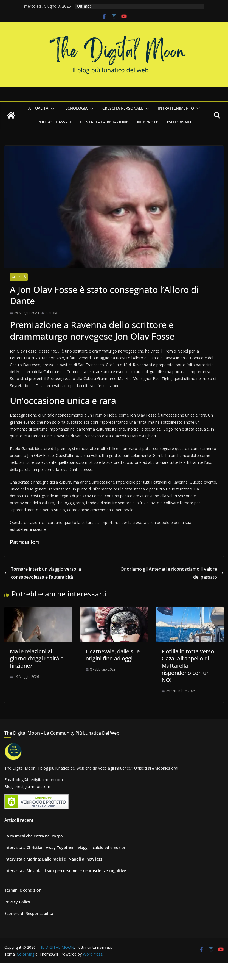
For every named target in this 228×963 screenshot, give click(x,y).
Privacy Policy (17, 901)
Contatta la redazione (104, 121)
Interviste (147, 121)
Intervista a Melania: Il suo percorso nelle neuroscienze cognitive (65, 870)
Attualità (38, 108)
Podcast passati (54, 121)
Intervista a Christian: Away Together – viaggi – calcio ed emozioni (66, 847)
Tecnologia (75, 108)
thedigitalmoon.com (32, 786)
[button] (51, 108)
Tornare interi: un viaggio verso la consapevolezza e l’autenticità (42, 573)
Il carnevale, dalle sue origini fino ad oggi (113, 655)
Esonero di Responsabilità (28, 913)
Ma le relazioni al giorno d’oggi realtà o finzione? (37, 658)
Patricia (51, 312)
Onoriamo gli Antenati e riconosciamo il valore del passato (172, 573)
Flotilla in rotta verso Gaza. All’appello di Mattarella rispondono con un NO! (188, 666)
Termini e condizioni (23, 890)
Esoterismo (179, 121)
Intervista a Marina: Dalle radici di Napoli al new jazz (53, 859)
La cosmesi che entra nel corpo (33, 836)
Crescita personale (122, 108)
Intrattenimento (176, 108)
